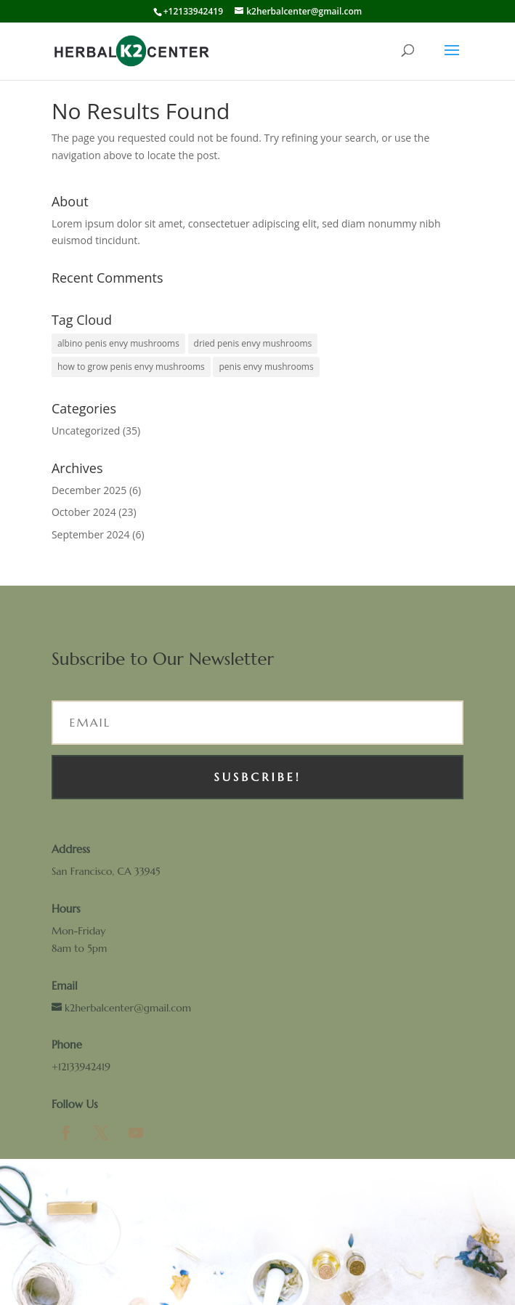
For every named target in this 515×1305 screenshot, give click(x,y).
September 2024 (91, 534)
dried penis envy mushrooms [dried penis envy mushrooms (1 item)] (253, 343)
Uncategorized (86, 430)
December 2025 (89, 490)
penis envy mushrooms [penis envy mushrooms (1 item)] (266, 366)
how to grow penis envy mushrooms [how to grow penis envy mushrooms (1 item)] (131, 366)
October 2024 (84, 512)
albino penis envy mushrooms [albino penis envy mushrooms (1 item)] (118, 343)
